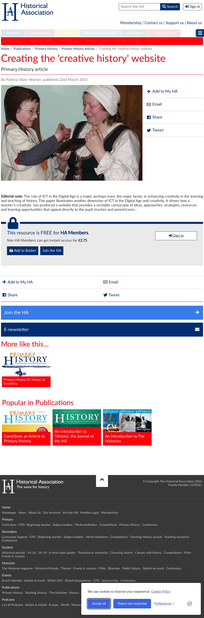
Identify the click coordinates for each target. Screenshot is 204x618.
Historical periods (13, 552)
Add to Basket (22, 251)
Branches (114, 568)
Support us (175, 23)
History (90, 41)
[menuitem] (13, 33)
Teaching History (42, 41)
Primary (13, 33)
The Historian (69, 41)
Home (5, 48)
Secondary (40, 33)
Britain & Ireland (36, 604)
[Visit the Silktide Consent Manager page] (189, 603)
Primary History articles (78, 48)
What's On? (55, 580)
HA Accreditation (86, 524)
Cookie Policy (161, 591)
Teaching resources (176, 537)
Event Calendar (12, 580)
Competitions (108, 524)
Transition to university (93, 552)
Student (67, 33)
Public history (131, 568)
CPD (22, 524)
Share (154, 117)
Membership (130, 23)
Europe (53, 604)
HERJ (136, 41)
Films (187, 552)
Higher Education (100, 33)
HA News (153, 41)
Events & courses (13, 556)
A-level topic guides (62, 552)
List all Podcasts (12, 604)
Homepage (9, 512)
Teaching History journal (146, 537)
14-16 (31, 552)
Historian (135, 33)
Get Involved (51, 512)
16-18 (42, 552)
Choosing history (121, 552)
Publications (164, 33)
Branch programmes (78, 580)
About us (194, 23)
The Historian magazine (17, 568)
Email (154, 104)
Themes (66, 568)
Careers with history (148, 552)
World (65, 604)
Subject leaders (63, 524)
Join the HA (51, 251)
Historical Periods (46, 568)
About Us (34, 512)
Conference (149, 524)
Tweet (154, 130)
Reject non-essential (132, 603)
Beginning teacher (38, 524)
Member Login (89, 512)
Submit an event (153, 568)
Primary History (14, 41)
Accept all (99, 603)
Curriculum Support (14, 537)
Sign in (176, 236)
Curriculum (9, 524)
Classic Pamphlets (114, 41)
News (22, 512)
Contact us (153, 23)
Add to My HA (162, 91)
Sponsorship (110, 580)
